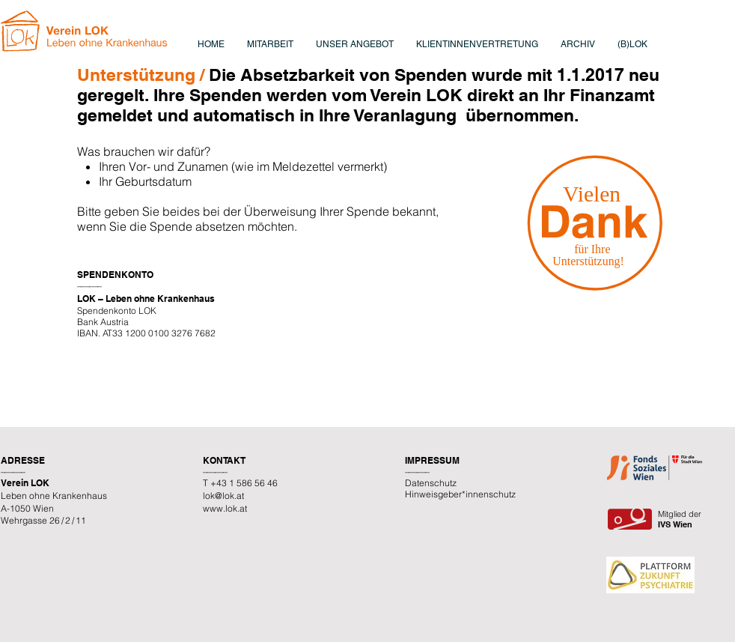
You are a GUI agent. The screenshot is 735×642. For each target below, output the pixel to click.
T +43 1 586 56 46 (240, 482)
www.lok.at (225, 508)
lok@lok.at (223, 495)
